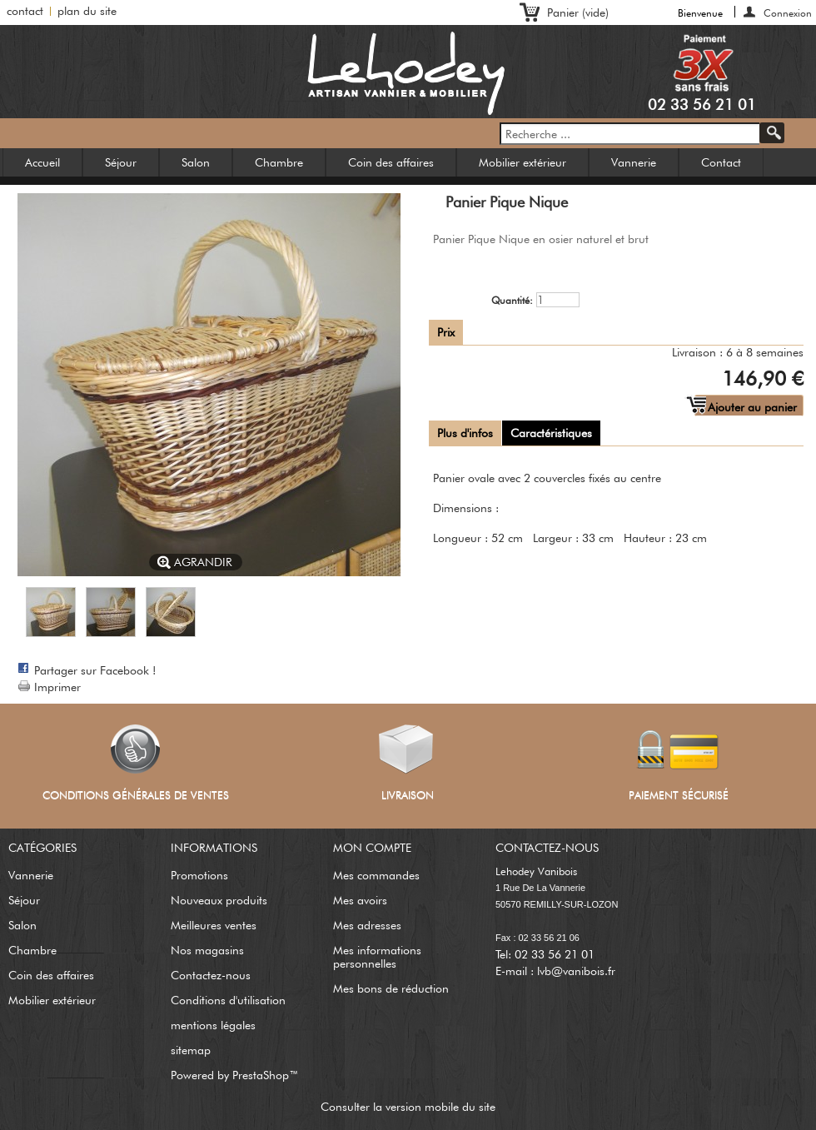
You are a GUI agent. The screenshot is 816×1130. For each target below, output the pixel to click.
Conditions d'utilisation (228, 1000)
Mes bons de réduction (391, 988)
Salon (196, 162)
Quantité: (512, 300)
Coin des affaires (391, 162)
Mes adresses (367, 925)
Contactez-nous (211, 975)
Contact (721, 162)
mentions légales (213, 1025)
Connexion (788, 12)
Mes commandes (376, 875)
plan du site (87, 10)
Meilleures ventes (213, 925)
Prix (446, 332)
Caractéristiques (551, 433)
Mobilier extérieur (522, 162)
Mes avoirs (360, 900)
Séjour (121, 162)
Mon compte (372, 847)
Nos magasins (207, 950)
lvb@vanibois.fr (576, 971)
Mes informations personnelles (377, 956)
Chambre (279, 162)
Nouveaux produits (219, 900)
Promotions (199, 875)
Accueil (42, 162)
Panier (578, 12)
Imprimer (57, 687)
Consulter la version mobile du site (408, 1106)
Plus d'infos (465, 433)
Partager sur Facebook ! (95, 670)
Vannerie (633, 162)
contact (25, 10)
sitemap (191, 1050)
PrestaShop (260, 1075)
